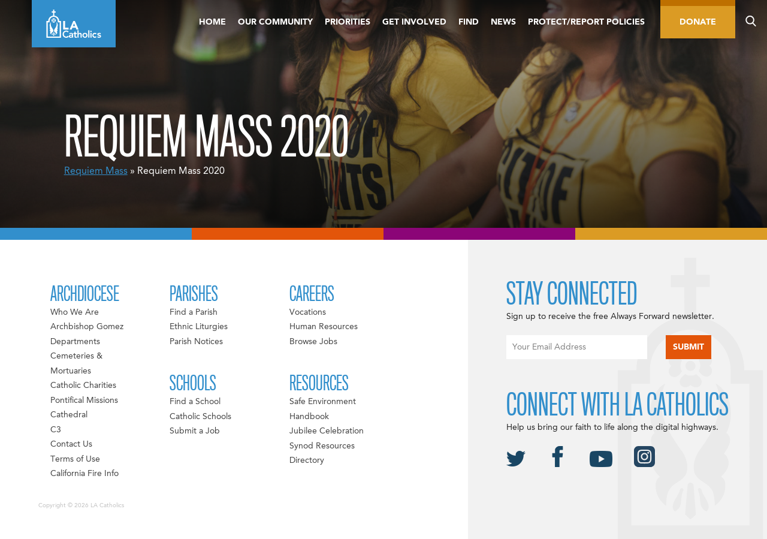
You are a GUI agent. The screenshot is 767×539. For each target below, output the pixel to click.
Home (212, 22)
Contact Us (71, 444)
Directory (306, 460)
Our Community (275, 22)
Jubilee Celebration (326, 431)
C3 (55, 430)
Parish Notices (196, 342)
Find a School (195, 402)
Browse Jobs (313, 342)
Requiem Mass (96, 171)
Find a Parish (194, 312)
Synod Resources (322, 446)
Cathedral (68, 415)
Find (468, 22)
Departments (75, 342)
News (503, 22)
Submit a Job (195, 431)
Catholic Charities (83, 385)
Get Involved (414, 22)
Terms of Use (75, 459)
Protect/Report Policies (586, 22)
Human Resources (323, 327)
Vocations (307, 312)
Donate (698, 22)
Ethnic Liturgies (199, 327)
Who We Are (74, 312)
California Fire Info (84, 473)
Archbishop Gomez (86, 327)
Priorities (347, 22)
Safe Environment (322, 402)
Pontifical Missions (84, 400)
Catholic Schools (200, 416)
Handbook (309, 416)
